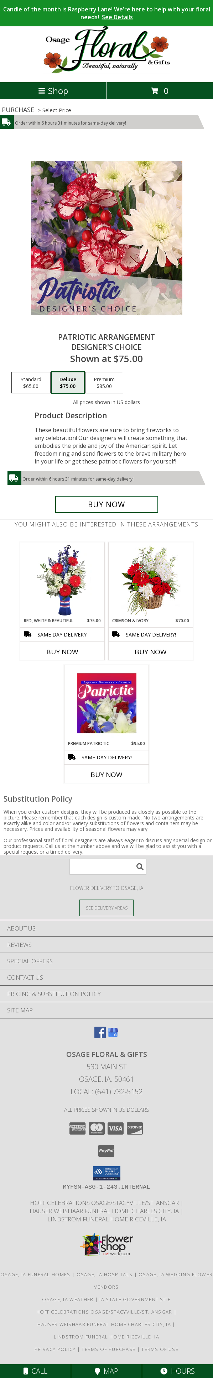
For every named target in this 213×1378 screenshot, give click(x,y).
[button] (106, 1173)
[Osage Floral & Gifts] (106, 71)
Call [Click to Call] (35, 1371)
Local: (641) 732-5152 (106, 1091)
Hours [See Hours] (177, 1371)
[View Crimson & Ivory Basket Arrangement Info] (151, 580)
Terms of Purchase (108, 1349)
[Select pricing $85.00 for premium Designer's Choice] (104, 382)
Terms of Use (159, 1349)
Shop (53, 90)
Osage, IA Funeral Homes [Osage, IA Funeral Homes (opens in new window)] (35, 1274)
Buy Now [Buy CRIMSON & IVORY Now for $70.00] (151, 651)
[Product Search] (107, 867)
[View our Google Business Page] (113, 1036)
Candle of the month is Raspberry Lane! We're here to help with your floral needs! (106, 13)
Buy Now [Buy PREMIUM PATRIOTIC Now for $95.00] (106, 774)
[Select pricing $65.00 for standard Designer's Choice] (31, 382)
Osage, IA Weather (67, 1299)
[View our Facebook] (100, 1036)
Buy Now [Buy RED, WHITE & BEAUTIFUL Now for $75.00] (62, 651)
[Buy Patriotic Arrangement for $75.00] (106, 504)
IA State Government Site (135, 1299)
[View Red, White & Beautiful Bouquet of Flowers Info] (62, 580)
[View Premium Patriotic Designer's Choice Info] (106, 703)
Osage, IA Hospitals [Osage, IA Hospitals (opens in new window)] (105, 1274)
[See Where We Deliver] (106, 907)
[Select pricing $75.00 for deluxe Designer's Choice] (68, 382)
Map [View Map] (106, 1371)
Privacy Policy (55, 1349)
